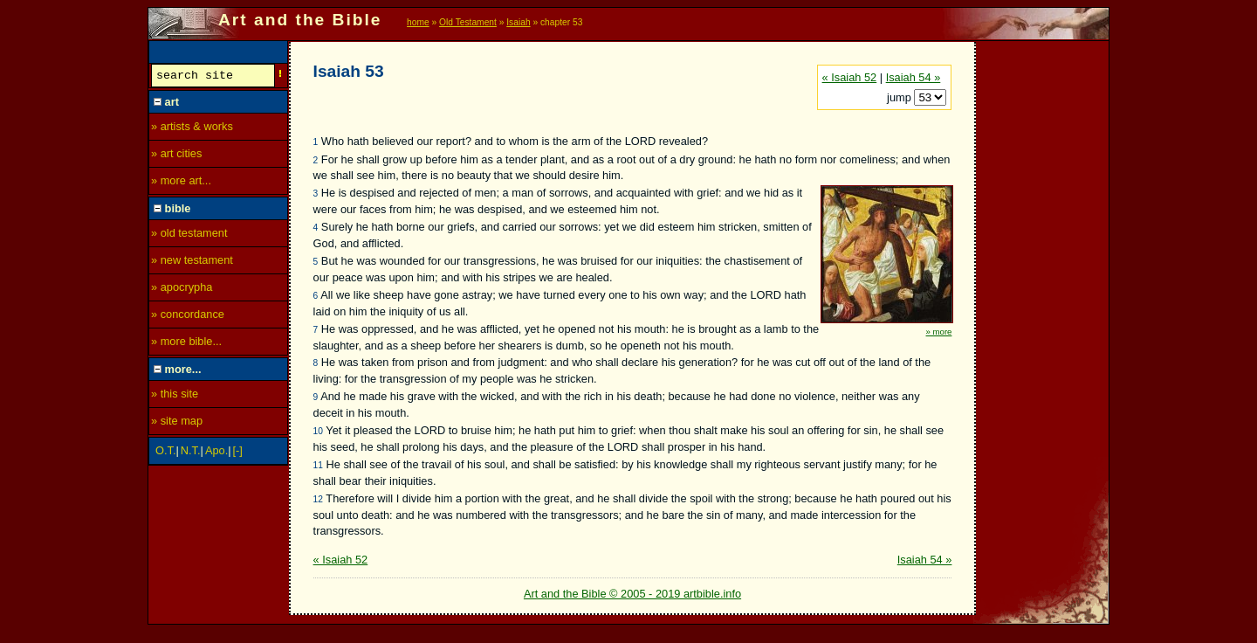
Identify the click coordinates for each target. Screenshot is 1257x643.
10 (318, 431)
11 (318, 465)
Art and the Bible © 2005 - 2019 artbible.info (632, 593)
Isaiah (518, 22)
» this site (174, 396)
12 (318, 499)
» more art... (181, 183)
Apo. (216, 453)
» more (939, 331)
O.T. (165, 453)
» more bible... (186, 343)
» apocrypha (181, 289)
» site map (177, 423)
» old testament (189, 235)
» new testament (192, 262)
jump (900, 97)
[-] (238, 453)
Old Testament (468, 22)
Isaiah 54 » (913, 77)
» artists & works (192, 128)
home (418, 22)
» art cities (176, 155)
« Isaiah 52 (849, 77)
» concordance (187, 316)
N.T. (191, 453)
